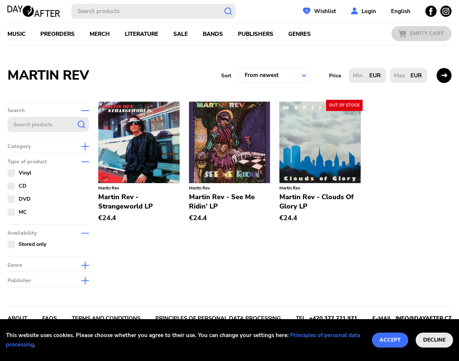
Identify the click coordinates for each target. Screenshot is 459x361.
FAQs (49, 318)
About (17, 318)
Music (16, 34)
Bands (213, 34)
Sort (226, 75)
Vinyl (25, 172)
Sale (180, 34)
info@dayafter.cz (424, 318)
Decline (434, 339)
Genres (299, 34)
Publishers (255, 34)
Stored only (32, 244)
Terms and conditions (106, 318)
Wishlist (325, 11)
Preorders (57, 34)
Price (335, 75)
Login (369, 11)
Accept (390, 339)
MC (23, 212)
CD (23, 185)
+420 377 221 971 (333, 318)
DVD (25, 199)
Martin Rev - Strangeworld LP (125, 201)
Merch (100, 34)
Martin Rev (108, 188)
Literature (141, 34)
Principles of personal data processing (218, 318)
